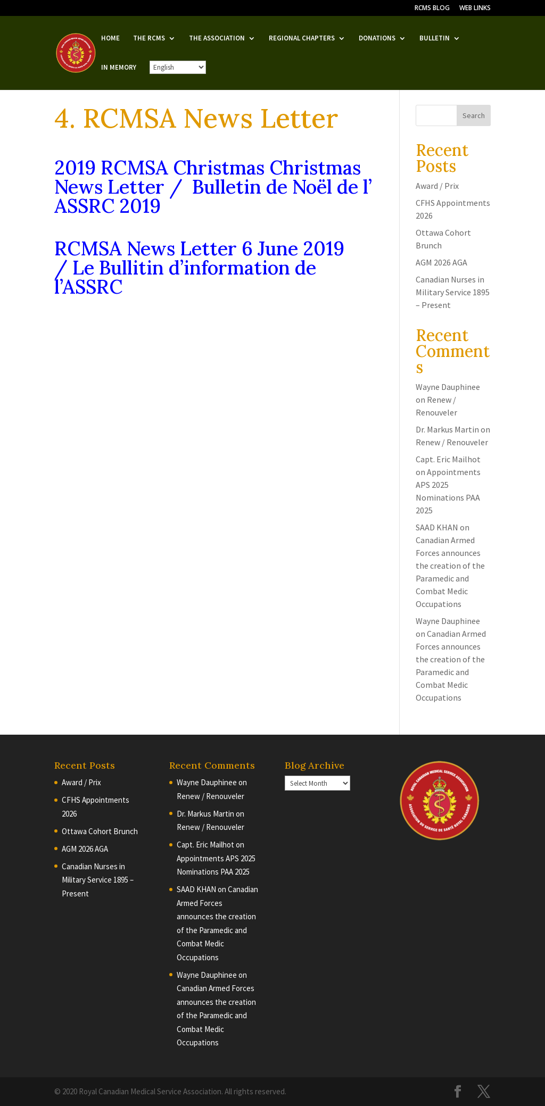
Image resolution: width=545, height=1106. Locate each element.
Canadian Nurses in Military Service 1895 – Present (453, 292)
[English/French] (178, 67)
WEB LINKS (475, 8)
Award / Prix (437, 185)
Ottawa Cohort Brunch (100, 831)
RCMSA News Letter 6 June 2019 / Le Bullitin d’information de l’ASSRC (199, 267)
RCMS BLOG (432, 8)
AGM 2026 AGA (441, 262)
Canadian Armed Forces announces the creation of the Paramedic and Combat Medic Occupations (216, 1015)
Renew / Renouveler (452, 442)
